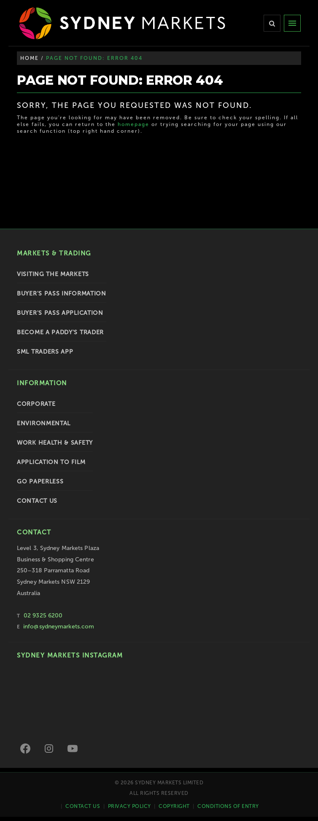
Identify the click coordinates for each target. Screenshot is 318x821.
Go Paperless (40, 481)
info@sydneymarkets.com (58, 626)
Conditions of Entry (228, 806)
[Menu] (292, 23)
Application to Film (51, 462)
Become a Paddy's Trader (60, 332)
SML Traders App (45, 351)
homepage (133, 124)
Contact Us (37, 500)
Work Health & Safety (55, 442)
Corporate (36, 404)
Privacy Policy (129, 806)
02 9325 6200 (43, 615)
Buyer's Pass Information (61, 293)
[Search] (272, 23)
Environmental (43, 423)
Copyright (174, 806)
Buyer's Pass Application (60, 313)
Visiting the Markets (53, 274)
